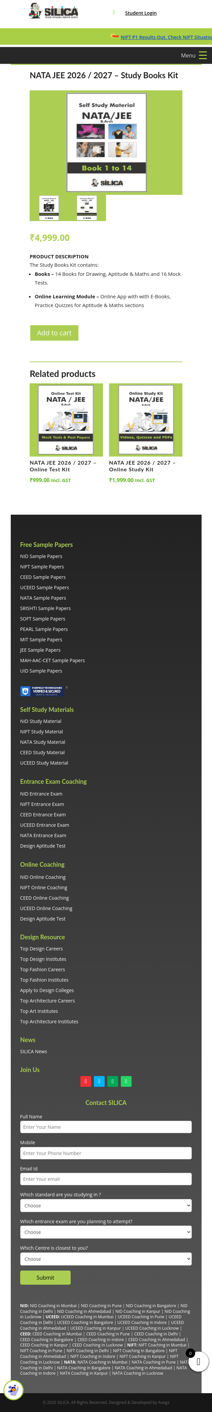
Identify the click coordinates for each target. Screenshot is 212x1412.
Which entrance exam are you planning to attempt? (76, 1221)
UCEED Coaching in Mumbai (87, 1317)
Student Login (141, 13)
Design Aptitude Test (43, 846)
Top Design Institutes (43, 959)
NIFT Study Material (41, 731)
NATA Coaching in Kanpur (84, 1373)
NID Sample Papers (41, 556)
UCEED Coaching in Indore (142, 1322)
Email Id (29, 1168)
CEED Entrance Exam (43, 814)
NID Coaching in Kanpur (137, 1311)
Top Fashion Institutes (44, 980)
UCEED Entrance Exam (44, 825)
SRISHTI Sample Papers (45, 608)
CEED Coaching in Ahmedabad (156, 1339)
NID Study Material (41, 721)
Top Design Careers (41, 948)
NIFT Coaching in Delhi (88, 1351)
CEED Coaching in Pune (108, 1334)
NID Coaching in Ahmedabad (84, 1311)
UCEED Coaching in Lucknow (152, 1328)
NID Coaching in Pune (101, 1306)
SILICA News (33, 1051)
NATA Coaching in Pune (154, 1362)
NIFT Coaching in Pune (41, 1351)
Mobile (27, 1142)
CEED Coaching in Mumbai (57, 1334)
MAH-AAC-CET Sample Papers (52, 660)
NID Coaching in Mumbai (53, 1306)
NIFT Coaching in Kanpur (142, 1356)
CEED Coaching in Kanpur (44, 1345)
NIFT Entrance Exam (42, 804)
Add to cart (54, 332)
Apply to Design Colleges (47, 990)
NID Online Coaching (43, 877)
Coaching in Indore (97, 1356)
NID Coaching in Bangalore (151, 1306)
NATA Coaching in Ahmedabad (143, 1368)
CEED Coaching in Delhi (156, 1334)
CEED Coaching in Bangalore (46, 1339)
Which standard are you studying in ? (60, 1194)
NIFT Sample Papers (42, 566)
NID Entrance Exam (41, 793)
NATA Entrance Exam (43, 835)
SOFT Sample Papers (42, 618)
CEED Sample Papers (43, 577)
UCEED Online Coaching (46, 908)
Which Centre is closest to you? (54, 1248)
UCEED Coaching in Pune (141, 1317)
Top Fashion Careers (42, 969)
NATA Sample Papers (43, 598)
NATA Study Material (42, 742)
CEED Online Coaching (44, 898)
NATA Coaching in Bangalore (84, 1368)
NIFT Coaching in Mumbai (162, 1345)
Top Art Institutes (39, 1011)
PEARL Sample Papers (44, 629)
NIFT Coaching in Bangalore (139, 1351)
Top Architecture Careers (47, 1000)
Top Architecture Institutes (49, 1021)
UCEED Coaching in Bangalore (85, 1322)
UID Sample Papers (41, 671)
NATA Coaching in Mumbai (102, 1362)
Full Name (31, 1116)
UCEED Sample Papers (44, 587)
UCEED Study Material (44, 763)
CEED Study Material (42, 752)
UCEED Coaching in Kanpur (95, 1328)
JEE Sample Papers (40, 650)
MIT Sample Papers (41, 639)
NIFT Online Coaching (43, 887)
